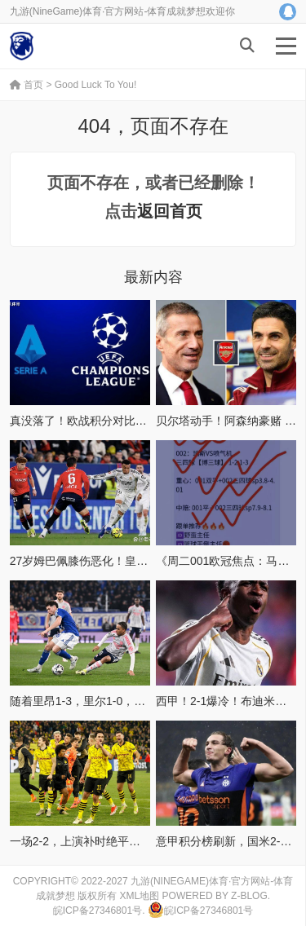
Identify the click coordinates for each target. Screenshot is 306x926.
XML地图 (140, 896)
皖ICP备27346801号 (97, 910)
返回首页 (169, 211)
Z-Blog (249, 896)
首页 (26, 84)
